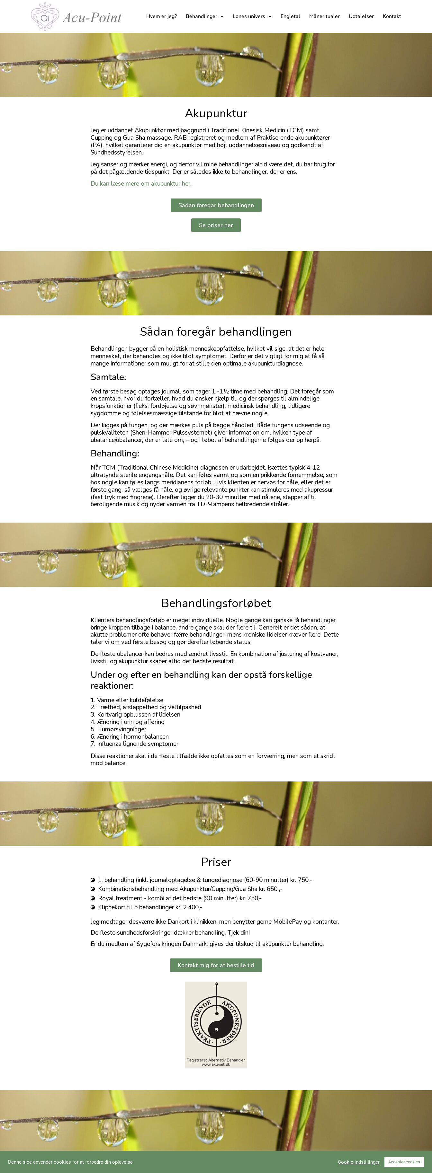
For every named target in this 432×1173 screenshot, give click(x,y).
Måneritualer (324, 16)
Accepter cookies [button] (404, 1162)
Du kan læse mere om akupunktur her (140, 184)
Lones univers (252, 16)
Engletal (290, 16)
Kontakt (392, 16)
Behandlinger (205, 16)
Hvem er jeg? (161, 16)
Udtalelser (361, 16)
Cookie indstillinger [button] (359, 1162)
